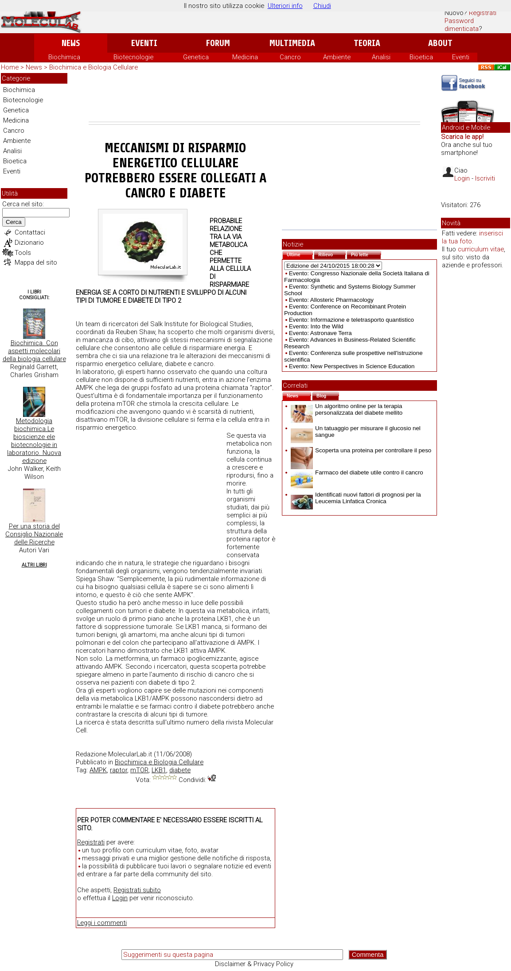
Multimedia (292, 43)
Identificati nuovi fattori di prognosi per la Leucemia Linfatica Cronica (356, 498)
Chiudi (322, 6)
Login (120, 898)
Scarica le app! (462, 137)
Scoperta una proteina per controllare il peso (361, 450)
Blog (327, 395)
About (440, 43)
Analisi (381, 57)
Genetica (196, 57)
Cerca (14, 222)
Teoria (367, 43)
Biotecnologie (133, 57)
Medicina (245, 57)
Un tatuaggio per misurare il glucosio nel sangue (356, 431)
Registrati (482, 13)
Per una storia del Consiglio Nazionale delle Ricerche (34, 534)
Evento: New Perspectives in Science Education (352, 366)
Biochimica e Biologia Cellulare (93, 67)
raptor (118, 770)
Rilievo (332, 253)
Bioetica (421, 57)
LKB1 (159, 770)
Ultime (300, 253)
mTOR (139, 770)
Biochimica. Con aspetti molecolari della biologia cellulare (34, 351)
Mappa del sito (36, 262)
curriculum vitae (481, 249)
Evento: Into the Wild (316, 326)
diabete (180, 770)
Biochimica (64, 57)
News (71, 43)
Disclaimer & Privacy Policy (254, 964)
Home (10, 67)
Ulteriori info (285, 6)
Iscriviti (485, 178)
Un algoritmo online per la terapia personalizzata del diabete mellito (346, 409)
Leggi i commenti (102, 923)
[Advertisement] (254, 97)
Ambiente (337, 57)
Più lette (366, 253)
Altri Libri (34, 565)
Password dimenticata (462, 25)
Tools (23, 253)
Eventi (144, 43)
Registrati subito (137, 890)
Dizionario (29, 243)
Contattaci (30, 232)
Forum (218, 43)
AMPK (98, 770)
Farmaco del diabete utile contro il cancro (357, 472)
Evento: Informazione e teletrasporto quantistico (351, 319)
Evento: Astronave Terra (320, 333)
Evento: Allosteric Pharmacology (331, 300)
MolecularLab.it (130, 754)
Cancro (290, 57)
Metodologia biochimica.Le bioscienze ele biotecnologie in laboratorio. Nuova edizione (34, 441)
